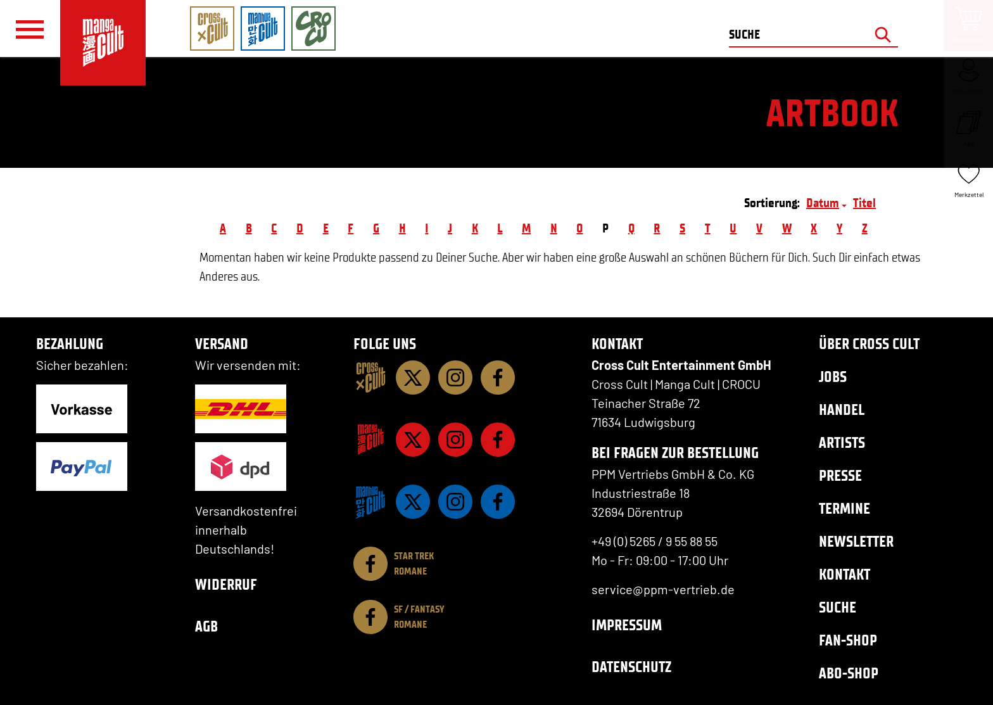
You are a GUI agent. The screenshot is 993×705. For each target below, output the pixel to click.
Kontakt (844, 574)
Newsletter (856, 541)
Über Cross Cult (869, 343)
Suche (837, 607)
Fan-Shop (848, 640)
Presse (840, 475)
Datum (822, 202)
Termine (844, 508)
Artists (842, 442)
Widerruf (226, 584)
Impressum (626, 625)
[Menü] (29, 29)
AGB (206, 626)
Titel (864, 202)
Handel (841, 409)
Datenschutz (631, 666)
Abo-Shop (848, 673)
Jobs (833, 376)
